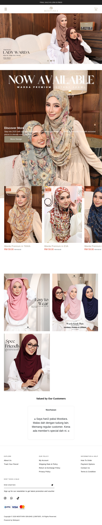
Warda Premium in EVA (56, 246)
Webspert (16, 520)
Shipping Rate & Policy (48, 464)
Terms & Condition (88, 472)
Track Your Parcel (11, 464)
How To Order (86, 460)
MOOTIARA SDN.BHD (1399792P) (29, 516)
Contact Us (85, 468)
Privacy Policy (44, 472)
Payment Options (88, 464)
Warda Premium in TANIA (17, 246)
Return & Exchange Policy (49, 468)
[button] (48, 61)
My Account (43, 460)
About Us (7, 460)
